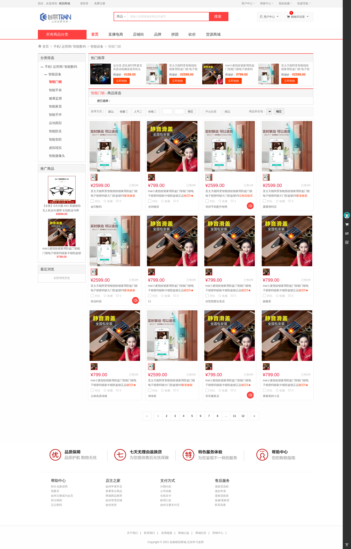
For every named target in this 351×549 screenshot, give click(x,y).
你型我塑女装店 (215, 301)
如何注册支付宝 (170, 505)
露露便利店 (270, 206)
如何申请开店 (114, 486)
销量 (122, 111)
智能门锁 (55, 82)
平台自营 (209, 111)
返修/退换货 (222, 500)
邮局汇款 (165, 500)
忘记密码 (56, 505)
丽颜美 (267, 301)
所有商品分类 (57, 34)
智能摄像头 (57, 156)
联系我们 (149, 533)
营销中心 (217, 533)
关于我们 (132, 533)
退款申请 (220, 491)
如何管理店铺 (114, 500)
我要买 (55, 491)
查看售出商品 (114, 491)
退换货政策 (222, 495)
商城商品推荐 (114, 495)
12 (242, 416)
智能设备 (96, 46)
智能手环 (55, 114)
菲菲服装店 (212, 396)
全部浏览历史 (61, 278)
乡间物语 (153, 206)
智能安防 (55, 139)
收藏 (108, 201)
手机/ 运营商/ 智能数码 (69, 46)
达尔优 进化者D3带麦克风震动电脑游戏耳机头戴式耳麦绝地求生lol (127, 69)
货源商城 (213, 34)
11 (149, 301)
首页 (94, 34)
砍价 (192, 34)
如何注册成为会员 (62, 495)
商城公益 (183, 533)
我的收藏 (285, 3)
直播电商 (115, 34)
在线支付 (165, 495)
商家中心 (267, 3)
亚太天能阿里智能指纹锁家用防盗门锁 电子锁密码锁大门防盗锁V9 (183, 69)
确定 (190, 111)
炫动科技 (96, 301)
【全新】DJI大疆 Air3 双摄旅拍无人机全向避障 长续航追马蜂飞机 (61, 210)
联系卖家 (220, 505)
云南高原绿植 (99, 396)
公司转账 (165, 491)
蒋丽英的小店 (271, 396)
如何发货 (111, 505)
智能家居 (55, 106)
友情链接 (166, 533)
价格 (151, 111)
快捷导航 (304, 3)
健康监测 (55, 98)
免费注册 (99, 3)
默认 (111, 111)
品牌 (157, 34)
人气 (137, 111)
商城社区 (200, 533)
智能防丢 (55, 131)
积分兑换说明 (59, 486)
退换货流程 (222, 486)
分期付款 (165, 486)
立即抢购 (121, 80)
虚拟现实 (55, 148)
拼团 (175, 34)
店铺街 (138, 34)
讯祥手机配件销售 (216, 206)
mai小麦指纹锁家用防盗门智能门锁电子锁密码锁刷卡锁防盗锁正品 (61, 253)
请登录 (84, 3)
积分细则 (56, 500)
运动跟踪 (55, 123)
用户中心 (248, 3)
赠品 (225, 111)
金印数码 (96, 206)
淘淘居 (152, 396)
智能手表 (55, 90)
